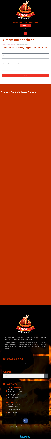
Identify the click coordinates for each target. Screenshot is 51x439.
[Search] (46, 376)
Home (3, 44)
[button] (25, 33)
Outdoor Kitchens (10, 44)
